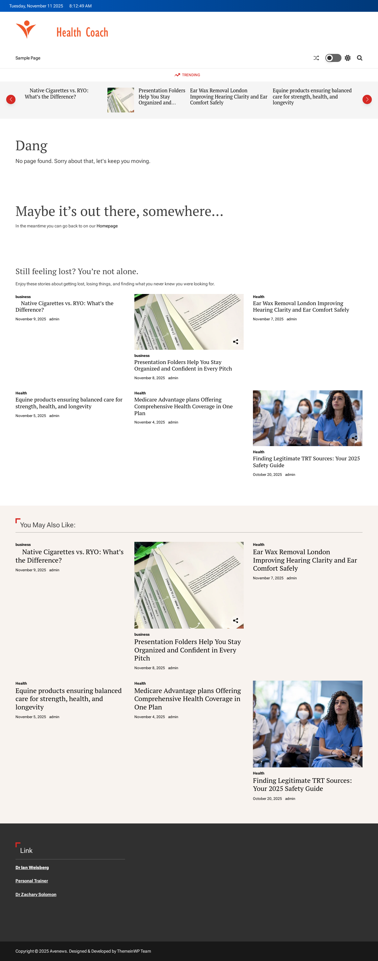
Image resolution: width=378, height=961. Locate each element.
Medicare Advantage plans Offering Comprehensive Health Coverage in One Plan (183, 406)
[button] (10, 99)
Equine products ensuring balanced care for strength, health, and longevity (312, 96)
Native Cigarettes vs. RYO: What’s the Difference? (57, 93)
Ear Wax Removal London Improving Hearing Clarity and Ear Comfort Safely (228, 96)
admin (54, 319)
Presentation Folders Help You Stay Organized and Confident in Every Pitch (162, 102)
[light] (338, 58)
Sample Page (27, 57)
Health (258, 297)
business (23, 297)
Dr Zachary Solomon (35, 894)
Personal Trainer (31, 880)
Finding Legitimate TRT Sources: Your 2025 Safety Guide (306, 461)
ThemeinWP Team (134, 951)
